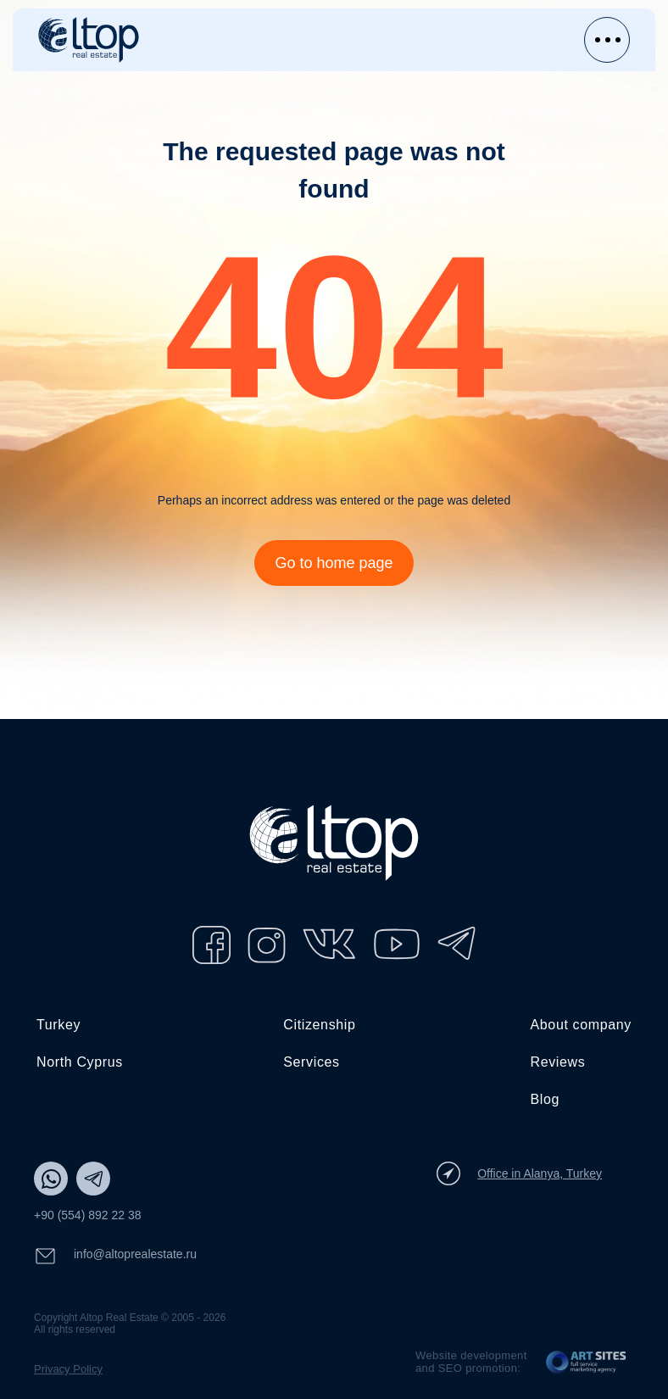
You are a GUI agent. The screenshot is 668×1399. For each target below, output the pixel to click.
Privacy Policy (68, 1369)
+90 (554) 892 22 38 (88, 1215)
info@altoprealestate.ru (115, 1256)
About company (581, 1024)
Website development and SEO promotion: (471, 1361)
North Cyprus (79, 1062)
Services (311, 1062)
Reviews (558, 1062)
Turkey (58, 1024)
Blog (545, 1099)
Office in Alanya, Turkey (519, 1173)
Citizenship (319, 1024)
